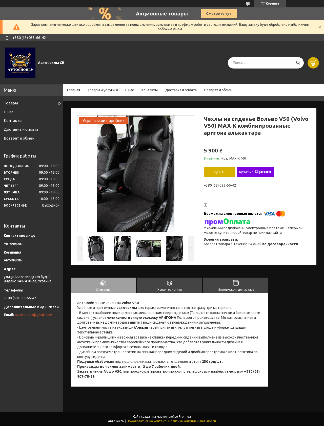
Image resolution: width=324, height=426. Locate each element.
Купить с (255, 172)
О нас (129, 90)
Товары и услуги (101, 90)
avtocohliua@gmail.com (33, 315)
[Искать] (298, 63)
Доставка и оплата (181, 90)
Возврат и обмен (218, 90)
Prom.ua (185, 416)
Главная (73, 90)
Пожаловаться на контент (146, 421)
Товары (11, 103)
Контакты (149, 90)
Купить (220, 172)
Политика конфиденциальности (192, 421)
